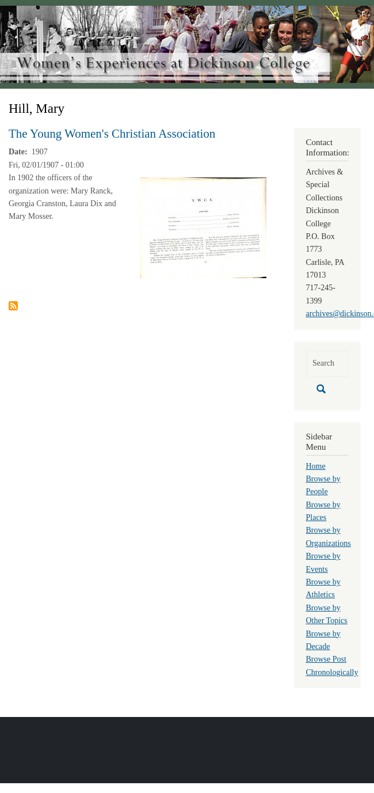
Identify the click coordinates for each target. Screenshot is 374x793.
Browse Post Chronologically (332, 665)
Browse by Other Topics (327, 614)
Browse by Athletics (323, 588)
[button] (203, 227)
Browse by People (323, 485)
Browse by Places (323, 511)
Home (316, 466)
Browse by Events (323, 562)
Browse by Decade (323, 640)
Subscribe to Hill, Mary (13, 305)
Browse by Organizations (328, 536)
